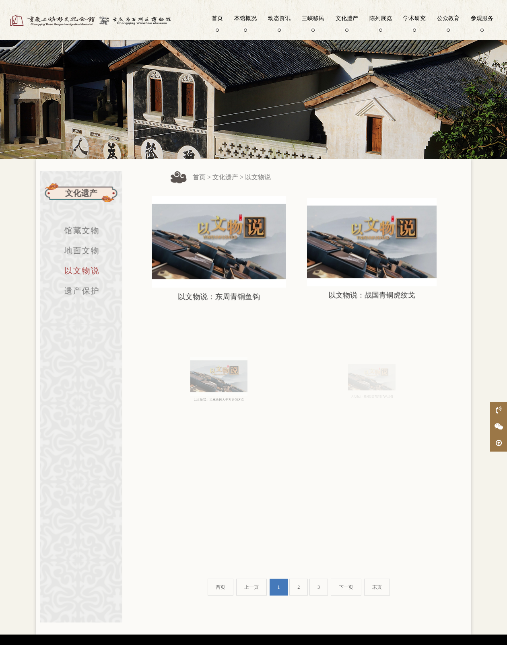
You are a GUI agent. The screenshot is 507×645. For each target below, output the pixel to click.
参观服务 (482, 23)
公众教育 (448, 23)
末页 (377, 587)
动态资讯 (279, 23)
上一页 (251, 587)
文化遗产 (347, 23)
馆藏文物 (78, 230)
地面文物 (78, 250)
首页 (217, 23)
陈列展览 (381, 23)
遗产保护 (78, 290)
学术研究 (414, 23)
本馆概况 (245, 23)
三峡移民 (313, 23)
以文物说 (78, 270)
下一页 (346, 587)
